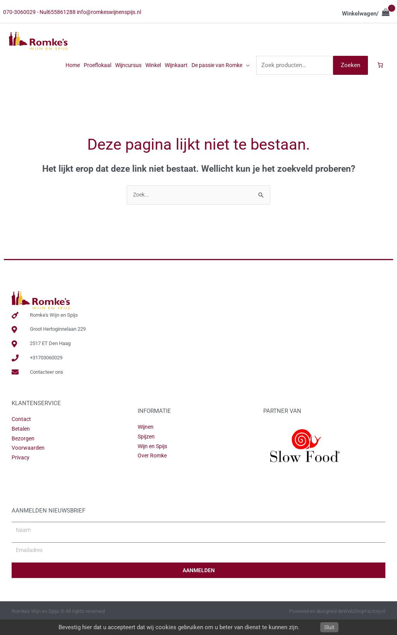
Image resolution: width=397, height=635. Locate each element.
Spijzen (147, 450)
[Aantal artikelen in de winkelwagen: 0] (380, 78)
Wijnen (146, 441)
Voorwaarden (29, 462)
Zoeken (349, 77)
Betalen (21, 443)
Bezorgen (24, 452)
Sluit (329, 627)
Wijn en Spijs (154, 460)
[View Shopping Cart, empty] (366, 13)
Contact (22, 433)
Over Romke (153, 469)
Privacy (21, 471)
